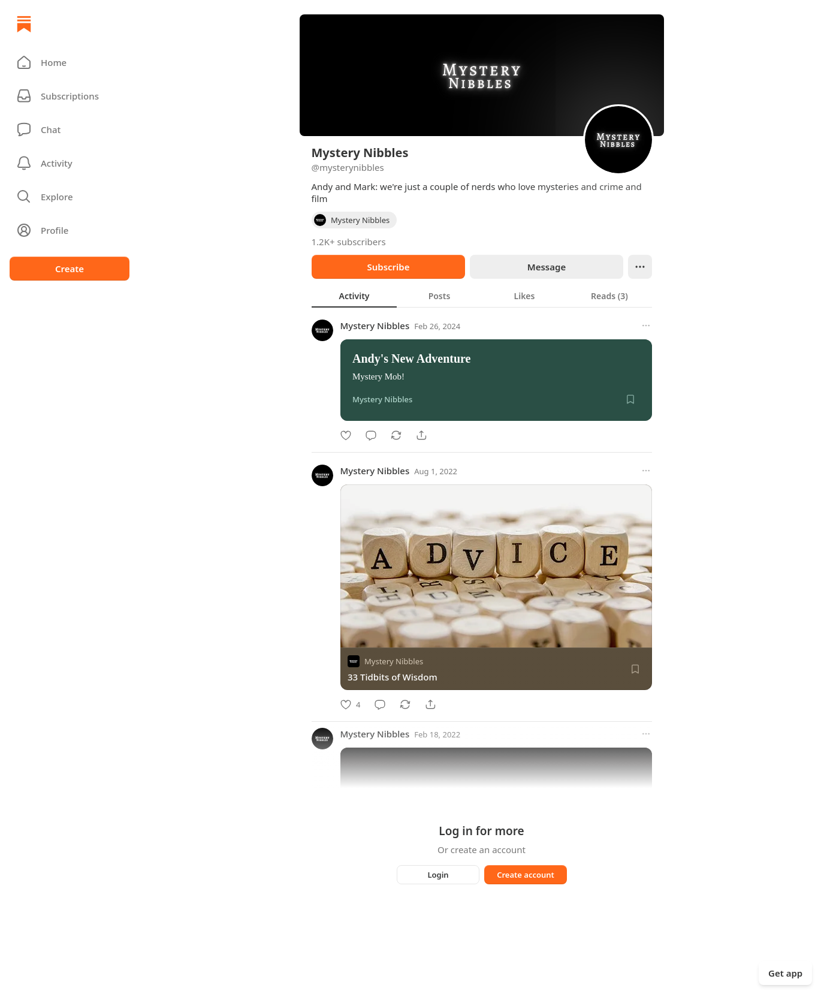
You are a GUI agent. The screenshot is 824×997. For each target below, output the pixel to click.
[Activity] (69, 163)
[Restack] (396, 435)
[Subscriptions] (69, 96)
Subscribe (388, 267)
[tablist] (482, 296)
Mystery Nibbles (375, 326)
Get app (785, 973)
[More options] (646, 325)
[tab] (354, 296)
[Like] (346, 435)
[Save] (630, 399)
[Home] (24, 24)
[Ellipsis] (640, 267)
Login (437, 874)
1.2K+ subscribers (349, 242)
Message (546, 267)
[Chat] (69, 129)
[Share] (421, 435)
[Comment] (371, 435)
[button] (69, 62)
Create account (525, 874)
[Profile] (69, 230)
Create (69, 269)
